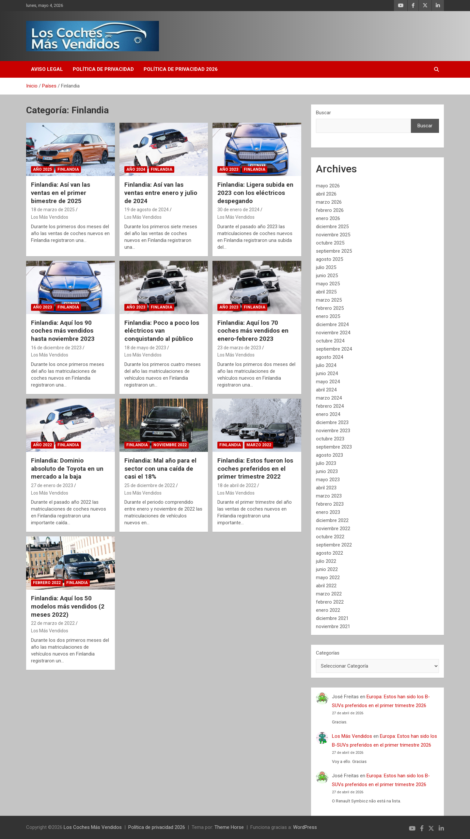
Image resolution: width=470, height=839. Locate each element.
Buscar (323, 113)
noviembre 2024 (333, 333)
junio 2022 (327, 569)
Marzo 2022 (258, 445)
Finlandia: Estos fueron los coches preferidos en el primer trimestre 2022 (255, 468)
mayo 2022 (328, 577)
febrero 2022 (330, 602)
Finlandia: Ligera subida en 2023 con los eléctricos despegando (255, 192)
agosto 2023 (329, 455)
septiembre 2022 (334, 545)
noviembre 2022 (333, 528)
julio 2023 (326, 463)
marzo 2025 (329, 300)
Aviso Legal (47, 69)
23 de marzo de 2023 (239, 347)
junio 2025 (327, 275)
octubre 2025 (330, 243)
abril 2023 (326, 488)
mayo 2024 (328, 382)
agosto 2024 (329, 357)
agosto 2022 (329, 553)
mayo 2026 (328, 186)
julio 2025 (326, 267)
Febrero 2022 (47, 582)
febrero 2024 (330, 406)
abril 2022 (326, 586)
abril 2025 (326, 292)
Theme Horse (229, 827)
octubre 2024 (330, 341)
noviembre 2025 (333, 235)
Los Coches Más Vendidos (93, 827)
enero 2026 (328, 218)
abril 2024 (326, 390)
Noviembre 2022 (170, 445)
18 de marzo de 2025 (53, 209)
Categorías (327, 653)
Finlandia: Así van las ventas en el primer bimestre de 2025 (60, 192)
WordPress (305, 827)
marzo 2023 (329, 496)
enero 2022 (328, 610)
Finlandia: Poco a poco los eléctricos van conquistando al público (161, 330)
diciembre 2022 (332, 520)
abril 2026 (326, 194)
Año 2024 (135, 169)
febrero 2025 (330, 308)
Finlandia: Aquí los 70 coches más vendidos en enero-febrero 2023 (253, 330)
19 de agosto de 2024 (146, 209)
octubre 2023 (330, 439)
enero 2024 (328, 414)
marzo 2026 (329, 202)
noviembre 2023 (333, 431)
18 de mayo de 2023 (145, 347)
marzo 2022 (329, 594)
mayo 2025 (328, 284)
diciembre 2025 (332, 227)
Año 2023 (228, 169)
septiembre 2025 (334, 251)
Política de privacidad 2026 (181, 69)
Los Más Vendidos (49, 217)
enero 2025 (328, 316)
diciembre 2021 (332, 618)
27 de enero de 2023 (52, 485)
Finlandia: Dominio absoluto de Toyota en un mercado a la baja (67, 468)
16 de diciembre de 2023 (56, 347)
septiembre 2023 (334, 447)
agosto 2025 (329, 259)
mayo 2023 (328, 480)
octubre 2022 (330, 537)
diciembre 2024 (332, 324)
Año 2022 (42, 445)
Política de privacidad (103, 69)
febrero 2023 (330, 504)
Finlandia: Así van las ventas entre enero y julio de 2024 (160, 192)
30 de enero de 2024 (238, 209)
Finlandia (68, 169)
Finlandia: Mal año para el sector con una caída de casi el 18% (160, 468)
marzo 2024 (329, 398)
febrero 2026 (330, 210)
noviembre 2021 (333, 626)
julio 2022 (326, 561)
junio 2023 (327, 471)
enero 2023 (328, 512)
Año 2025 (42, 169)
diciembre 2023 (332, 422)
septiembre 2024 (334, 349)
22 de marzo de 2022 (53, 623)
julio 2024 (326, 365)
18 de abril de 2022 (236, 485)
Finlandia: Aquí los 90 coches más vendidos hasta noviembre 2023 (63, 330)
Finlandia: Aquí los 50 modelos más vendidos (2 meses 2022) (67, 606)
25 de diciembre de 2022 (149, 485)
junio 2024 (327, 373)
